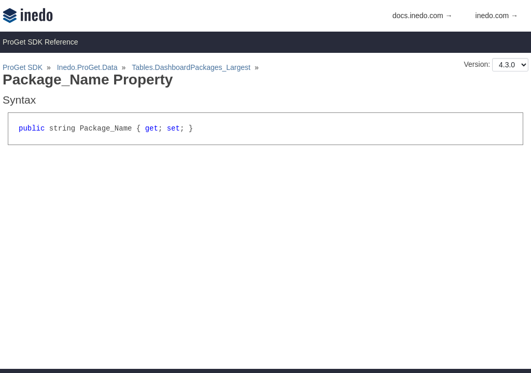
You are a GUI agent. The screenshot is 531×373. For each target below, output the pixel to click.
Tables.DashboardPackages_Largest (191, 67)
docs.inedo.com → (423, 15)
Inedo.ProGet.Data (87, 67)
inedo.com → (497, 15)
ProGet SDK (23, 67)
